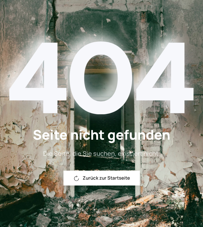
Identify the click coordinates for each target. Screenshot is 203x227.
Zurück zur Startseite (101, 178)
